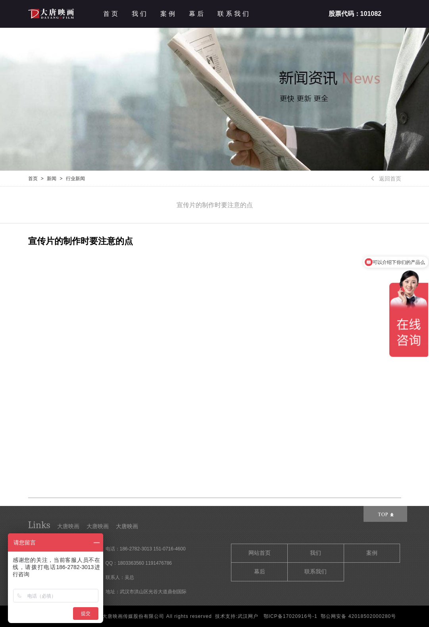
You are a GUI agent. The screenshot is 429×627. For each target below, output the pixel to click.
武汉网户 (248, 616)
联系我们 (234, 13)
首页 (111, 13)
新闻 (51, 178)
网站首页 (259, 553)
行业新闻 (75, 178)
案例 (168, 13)
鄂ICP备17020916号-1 (290, 616)
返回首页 (386, 179)
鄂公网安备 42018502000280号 (358, 616)
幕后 (197, 13)
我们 (140, 13)
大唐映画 (68, 526)
